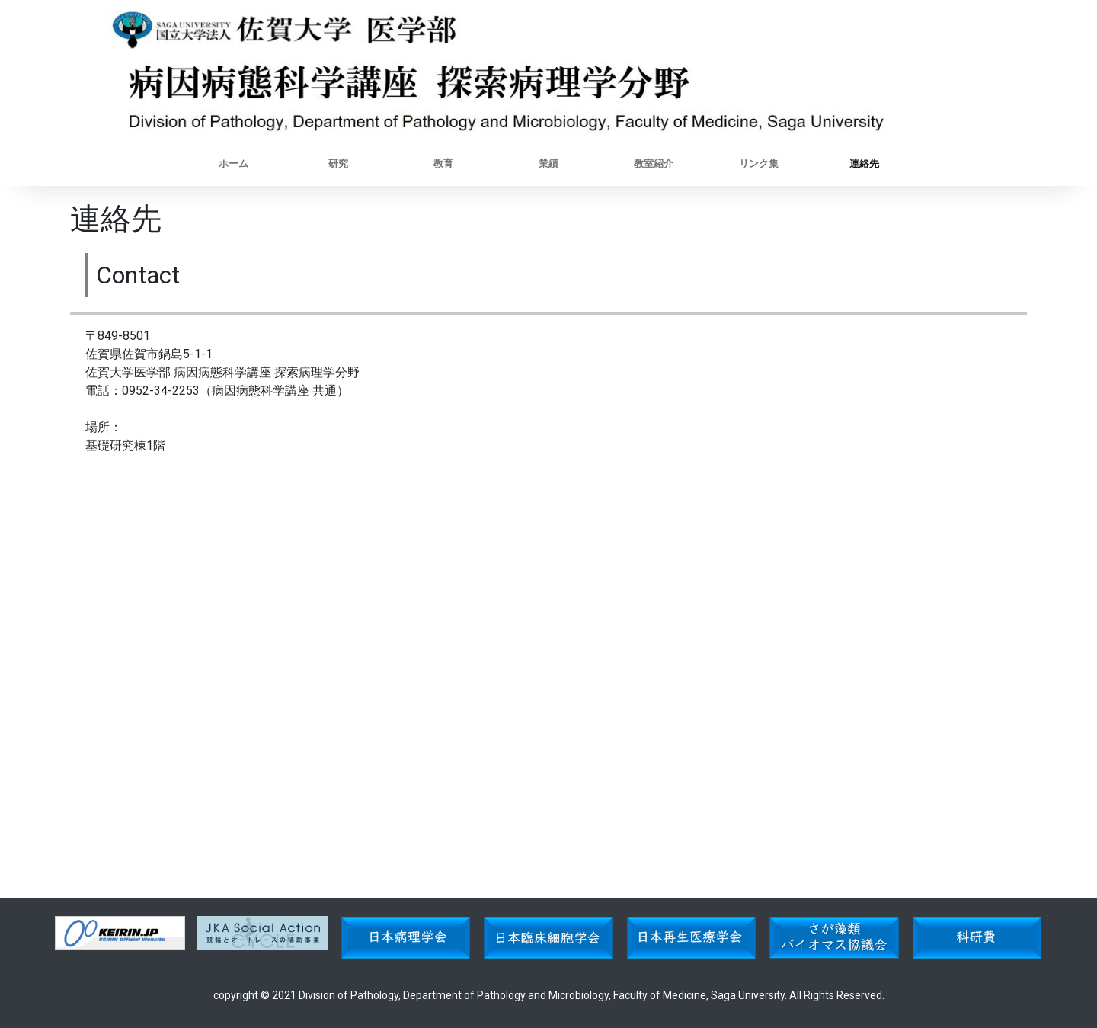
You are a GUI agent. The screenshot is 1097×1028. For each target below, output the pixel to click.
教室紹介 (653, 163)
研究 (338, 163)
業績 (548, 163)
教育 (443, 163)
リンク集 (759, 163)
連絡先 (864, 163)
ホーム (233, 163)
